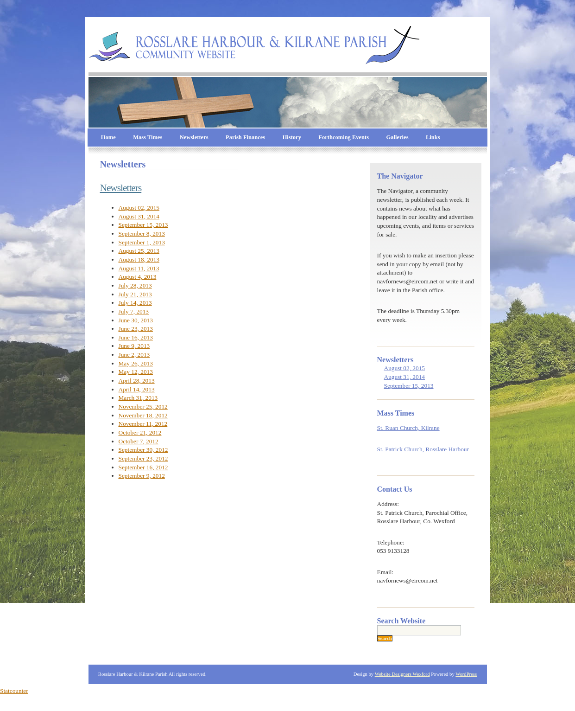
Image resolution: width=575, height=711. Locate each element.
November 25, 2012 (143, 406)
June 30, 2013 (136, 320)
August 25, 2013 (139, 250)
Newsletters (194, 137)
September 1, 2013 (142, 242)
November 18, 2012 (143, 415)
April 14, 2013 (137, 389)
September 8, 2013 (142, 233)
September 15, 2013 (143, 224)
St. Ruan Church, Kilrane (408, 427)
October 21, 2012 (140, 432)
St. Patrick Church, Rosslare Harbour (423, 449)
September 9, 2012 (142, 475)
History (292, 137)
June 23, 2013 (136, 328)
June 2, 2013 (134, 354)
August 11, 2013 (139, 268)
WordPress (466, 674)
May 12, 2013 (136, 371)
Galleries (397, 137)
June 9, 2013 (134, 345)
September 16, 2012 (143, 467)
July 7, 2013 (134, 311)
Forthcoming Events (343, 137)
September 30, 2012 (143, 449)
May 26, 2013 (136, 363)
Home (108, 137)
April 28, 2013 (137, 380)
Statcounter (14, 690)
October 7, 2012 (138, 441)
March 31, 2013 (138, 397)
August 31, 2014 (139, 216)
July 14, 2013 (135, 302)
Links (433, 137)
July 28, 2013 (135, 285)
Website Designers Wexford (402, 674)
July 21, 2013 (135, 294)
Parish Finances (245, 137)
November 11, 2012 (143, 423)
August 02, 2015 (139, 207)
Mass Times (147, 137)
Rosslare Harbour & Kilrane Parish (449, 39)
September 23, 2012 (143, 458)
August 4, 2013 (138, 276)
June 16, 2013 (136, 337)
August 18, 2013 (139, 259)
